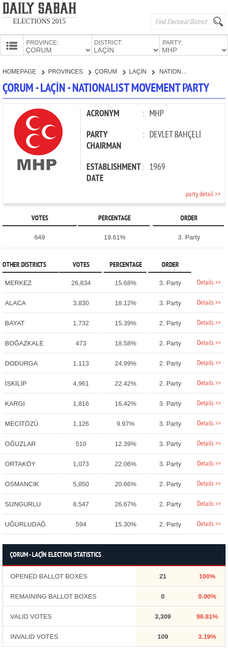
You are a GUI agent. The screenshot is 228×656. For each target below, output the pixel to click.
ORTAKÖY (20, 463)
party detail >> (203, 193)
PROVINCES (69, 70)
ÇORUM (110, 70)
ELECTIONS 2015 (39, 21)
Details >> (209, 282)
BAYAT (15, 322)
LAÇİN (142, 70)
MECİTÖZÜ (21, 422)
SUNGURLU (23, 503)
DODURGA (21, 362)
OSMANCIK (22, 483)
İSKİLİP (16, 382)
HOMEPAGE (23, 70)
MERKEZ (18, 282)
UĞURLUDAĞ (25, 523)
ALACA (15, 302)
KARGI (15, 402)
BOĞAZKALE (24, 342)
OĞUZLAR (20, 442)
